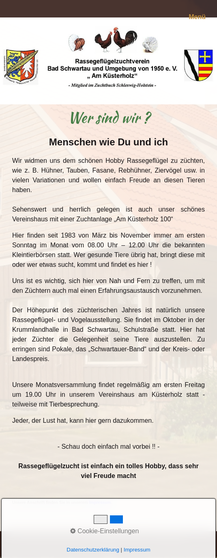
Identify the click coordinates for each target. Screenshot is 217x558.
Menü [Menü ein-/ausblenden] (197, 16)
